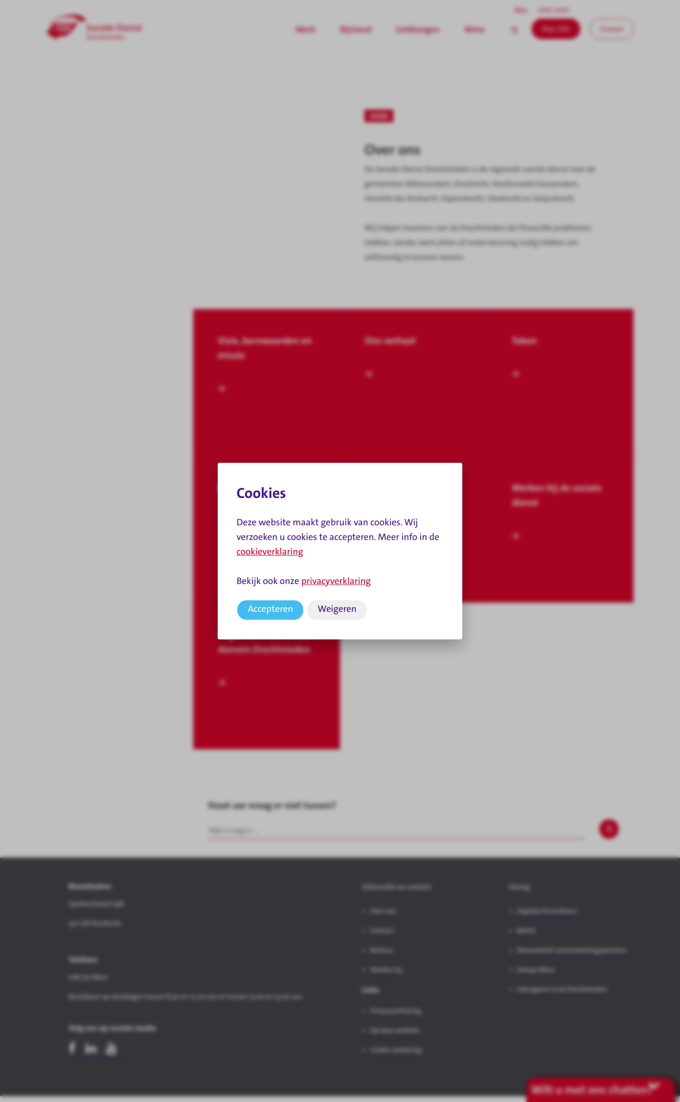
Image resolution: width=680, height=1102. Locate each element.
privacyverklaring (336, 581)
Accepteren (270, 609)
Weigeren (337, 609)
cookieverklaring (269, 552)
